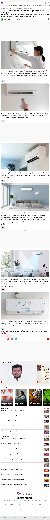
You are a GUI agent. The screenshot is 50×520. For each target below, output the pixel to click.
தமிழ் (22, 0)
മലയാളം (25, 0)
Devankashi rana (7, 19)
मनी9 (28, 0)
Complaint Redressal (26, 500)
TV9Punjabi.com (42, 504)
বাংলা (16, 0)
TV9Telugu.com (21, 504)
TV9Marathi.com (13, 504)
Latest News (4, 408)
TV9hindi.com (6, 504)
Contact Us (6, 500)
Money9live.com (40, 507)
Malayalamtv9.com (24, 507)
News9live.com (9, 507)
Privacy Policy (34, 500)
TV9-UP (31, 0)
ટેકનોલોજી (36, 5)
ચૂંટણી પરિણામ (15, 5)
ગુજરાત (20, 5)
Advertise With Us (17, 500)
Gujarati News (3, 8)
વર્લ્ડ (43, 5)
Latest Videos (5, 436)
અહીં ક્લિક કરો (5, 333)
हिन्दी (2, 0)
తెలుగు (11, 0)
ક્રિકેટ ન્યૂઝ (10, 5)
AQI (43, 3)
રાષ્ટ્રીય (40, 5)
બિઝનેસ (46, 5)
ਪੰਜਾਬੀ (19, 0)
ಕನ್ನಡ (8, 0)
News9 (5, 0)
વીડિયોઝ (24, 5)
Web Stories (4, 388)
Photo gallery (9, 8)
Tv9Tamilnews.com (16, 507)
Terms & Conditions (42, 500)
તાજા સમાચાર (5, 5)
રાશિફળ (32, 5)
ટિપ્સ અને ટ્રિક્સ (3, 335)
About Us (11, 500)
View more (46, 387)
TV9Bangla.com (35, 504)
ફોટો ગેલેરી (28, 5)
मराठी (14, 0)
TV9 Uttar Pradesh (32, 507)
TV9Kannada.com (28, 504)
